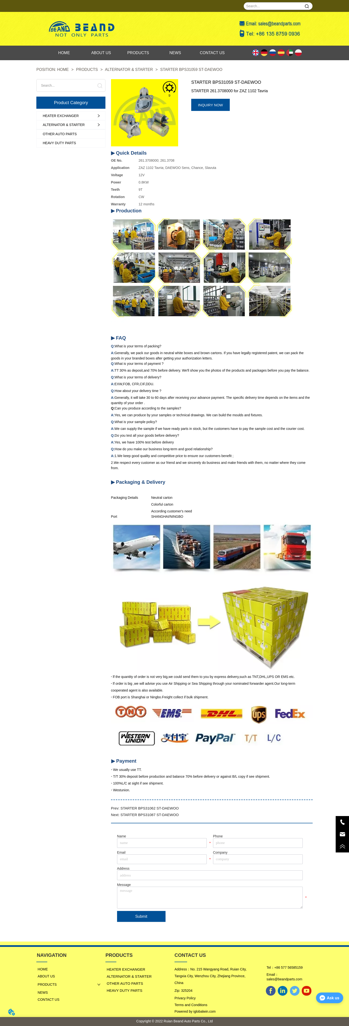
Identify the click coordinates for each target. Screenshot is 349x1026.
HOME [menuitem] (64, 53)
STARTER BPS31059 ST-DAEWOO (190, 69)
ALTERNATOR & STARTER (129, 69)
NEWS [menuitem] (175, 53)
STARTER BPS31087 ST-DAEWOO (149, 815)
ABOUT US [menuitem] (101, 53)
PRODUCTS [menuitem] (138, 53)
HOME (63, 69)
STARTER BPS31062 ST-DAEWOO (149, 808)
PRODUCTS (87, 69)
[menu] (138, 53)
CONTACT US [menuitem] (212, 53)
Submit (141, 916)
